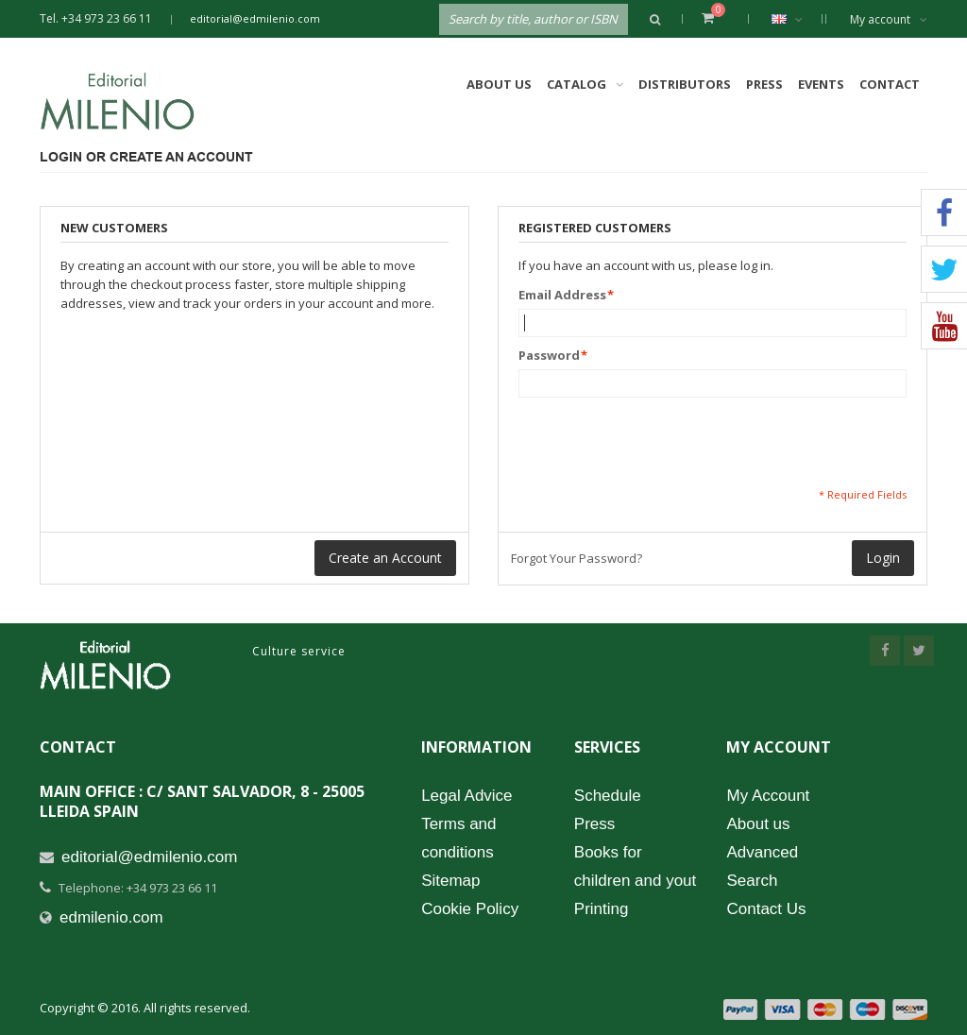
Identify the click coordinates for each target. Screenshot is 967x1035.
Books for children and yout (635, 866)
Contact (889, 84)
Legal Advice (466, 796)
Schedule (607, 796)
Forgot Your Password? (576, 558)
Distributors (684, 84)
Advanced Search (762, 866)
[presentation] (662, 442)
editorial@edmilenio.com (255, 18)
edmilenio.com (111, 917)
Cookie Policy (469, 909)
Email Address (562, 294)
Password (549, 355)
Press (764, 84)
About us (757, 824)
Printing (601, 909)
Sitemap (450, 881)
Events (821, 84)
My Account (767, 796)
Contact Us (766, 909)
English (796, 19)
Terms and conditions (458, 838)
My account (888, 19)
